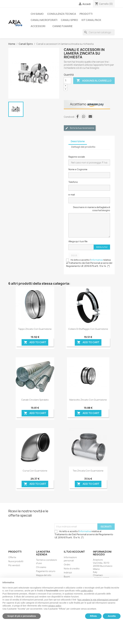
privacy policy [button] (54, 605)
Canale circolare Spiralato (35, 399)
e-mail (71, 194)
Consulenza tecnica (61, 14)
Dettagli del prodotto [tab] (83, 146)
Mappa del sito (43, 575)
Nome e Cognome (77, 169)
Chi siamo (37, 14)
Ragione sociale (76, 156)
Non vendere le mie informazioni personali (98, 599)
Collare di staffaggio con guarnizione (88, 328)
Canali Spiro (69, 20)
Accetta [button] (112, 616)
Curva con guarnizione (35, 470)
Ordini (67, 564)
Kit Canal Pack (91, 20)
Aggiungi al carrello (93, 81)
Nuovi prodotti (15, 561)
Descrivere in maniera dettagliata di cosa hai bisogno (91, 209)
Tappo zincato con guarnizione (35, 328)
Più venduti (14, 565)
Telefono (73, 182)
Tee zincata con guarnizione (88, 470)
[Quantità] (67, 80)
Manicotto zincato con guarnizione (88, 399)
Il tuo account (74, 551)
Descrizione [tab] (78, 141)
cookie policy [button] (87, 590)
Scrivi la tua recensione (79, 128)
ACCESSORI (38, 26)
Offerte (12, 557)
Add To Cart (35, 342)
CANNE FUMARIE (62, 26)
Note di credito (72, 568)
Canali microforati (44, 20)
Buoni (67, 576)
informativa (96, 259)
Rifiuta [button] (93, 616)
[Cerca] (99, 32)
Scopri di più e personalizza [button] (21, 616)
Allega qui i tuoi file (78, 241)
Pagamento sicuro (45, 571)
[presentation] (78, 516)
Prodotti (86, 14)
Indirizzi (68, 572)
